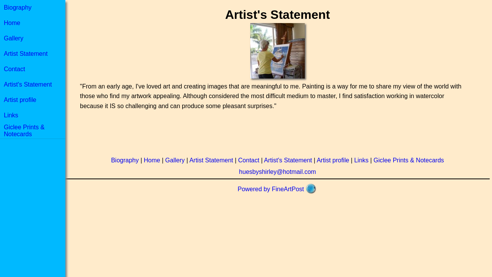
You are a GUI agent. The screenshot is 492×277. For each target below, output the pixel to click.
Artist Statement (26, 53)
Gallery (13, 38)
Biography (18, 7)
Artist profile (20, 100)
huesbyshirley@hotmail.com (277, 172)
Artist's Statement (28, 84)
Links (11, 115)
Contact (14, 69)
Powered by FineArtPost (271, 189)
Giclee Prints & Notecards (24, 130)
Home (12, 23)
